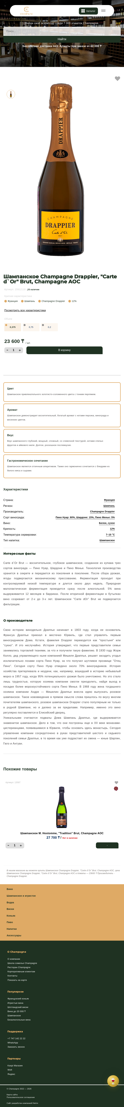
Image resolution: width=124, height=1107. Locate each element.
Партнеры (14, 1058)
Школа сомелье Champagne (22, 963)
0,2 (49, 327)
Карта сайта (12, 1095)
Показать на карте (17, 980)
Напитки (12, 929)
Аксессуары (14, 935)
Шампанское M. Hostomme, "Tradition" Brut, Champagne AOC (62, 833)
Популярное (15, 991)
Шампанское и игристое (21, 895)
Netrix (35, 1103)
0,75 (31, 327)
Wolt (10, 1070)
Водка (10, 902)
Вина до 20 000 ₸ (17, 1011)
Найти (62, 39)
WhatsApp (13, 1042)
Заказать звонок (16, 1047)
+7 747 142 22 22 (16, 1038)
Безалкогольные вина (19, 1019)
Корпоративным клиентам (21, 971)
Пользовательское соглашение (21, 1097)
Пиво (10, 922)
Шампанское (14, 1015)
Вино (10, 889)
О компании (14, 959)
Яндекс (11, 1074)
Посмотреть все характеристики (25, 310)
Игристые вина (15, 1003)
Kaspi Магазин (15, 1065)
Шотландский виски (18, 1007)
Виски (10, 909)
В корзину (64, 350)
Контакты (12, 975)
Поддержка (15, 1031)
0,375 (13, 327)
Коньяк (11, 915)
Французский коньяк (18, 998)
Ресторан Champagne (19, 967)
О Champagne (16, 951)
